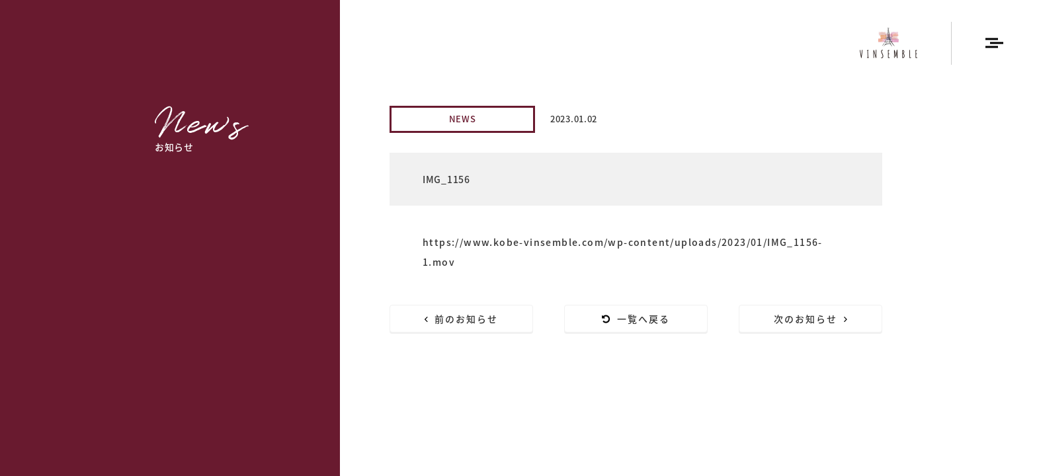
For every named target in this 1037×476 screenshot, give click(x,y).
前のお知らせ (462, 318)
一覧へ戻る (636, 318)
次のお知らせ (811, 318)
